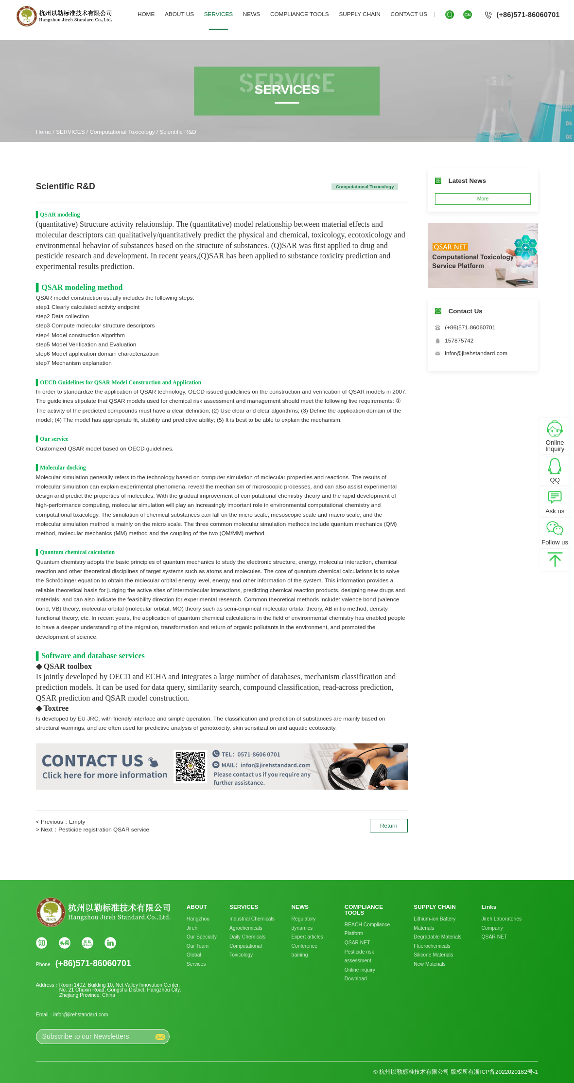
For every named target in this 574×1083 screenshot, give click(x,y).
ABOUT (197, 907)
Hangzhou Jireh (198, 923)
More (483, 198)
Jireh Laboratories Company (502, 923)
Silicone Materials (433, 954)
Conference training (304, 950)
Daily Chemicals (247, 936)
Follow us (554, 542)
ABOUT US (179, 14)
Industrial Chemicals (252, 918)
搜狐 (87, 943)
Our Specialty (202, 936)
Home (43, 131)
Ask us (554, 511)
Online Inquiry (554, 446)
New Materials (429, 964)
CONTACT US (408, 14)
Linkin (110, 943)
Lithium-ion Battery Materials (434, 923)
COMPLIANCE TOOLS (299, 14)
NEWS (251, 14)
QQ (555, 480)
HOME (146, 14)
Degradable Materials (437, 936)
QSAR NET (357, 942)
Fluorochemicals (432, 946)
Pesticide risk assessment (359, 956)
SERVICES (218, 14)
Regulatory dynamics (304, 923)
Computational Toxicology (123, 131)
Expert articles (307, 936)
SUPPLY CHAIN (359, 14)
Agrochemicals (245, 928)
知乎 (42, 943)
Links (489, 907)
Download (356, 978)
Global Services (196, 959)
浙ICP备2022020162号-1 (506, 1071)
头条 (64, 943)
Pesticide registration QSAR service (103, 829)
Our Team (198, 946)
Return (388, 825)
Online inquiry (360, 970)
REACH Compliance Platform (367, 929)
